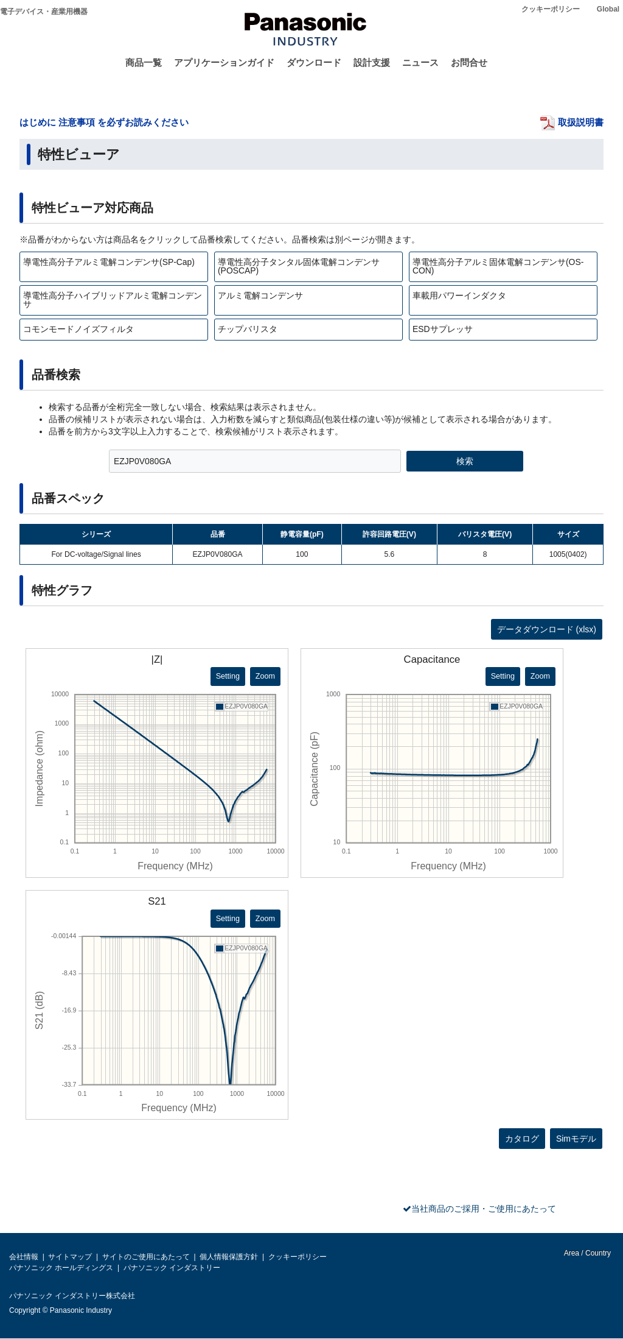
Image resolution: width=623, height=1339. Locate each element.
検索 (464, 461)
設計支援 (371, 62)
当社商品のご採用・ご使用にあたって (483, 1209)
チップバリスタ (247, 329)
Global (608, 9)
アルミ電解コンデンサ (260, 295)
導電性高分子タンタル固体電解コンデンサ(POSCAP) (299, 266)
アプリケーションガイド (224, 62)
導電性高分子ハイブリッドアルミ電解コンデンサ (112, 300)
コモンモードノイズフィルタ (78, 329)
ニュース (420, 62)
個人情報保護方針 (229, 1256)
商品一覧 (143, 62)
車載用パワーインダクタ (459, 295)
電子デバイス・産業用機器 (44, 11)
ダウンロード (314, 62)
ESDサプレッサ (442, 329)
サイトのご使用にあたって (146, 1256)
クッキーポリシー (550, 9)
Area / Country (586, 1253)
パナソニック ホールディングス (61, 1267)
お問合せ (469, 62)
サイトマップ (70, 1256)
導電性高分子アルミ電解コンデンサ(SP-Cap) (109, 262)
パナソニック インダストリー (172, 1267)
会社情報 (23, 1256)
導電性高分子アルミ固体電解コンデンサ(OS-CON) (497, 266)
